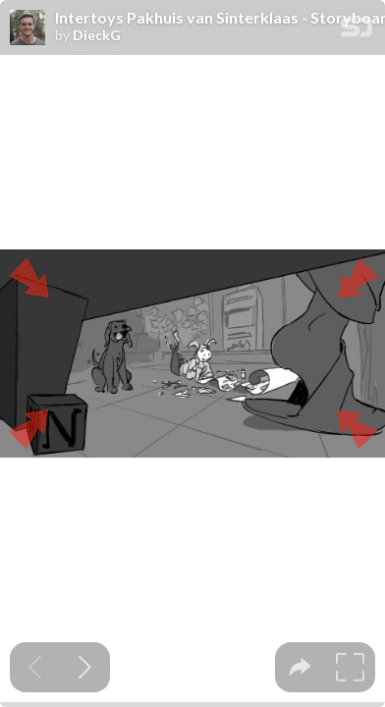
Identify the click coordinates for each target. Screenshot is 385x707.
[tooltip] (300, 667)
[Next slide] (85, 667)
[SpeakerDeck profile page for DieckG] (27, 28)
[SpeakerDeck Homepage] (356, 31)
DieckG (97, 35)
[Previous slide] (35, 667)
